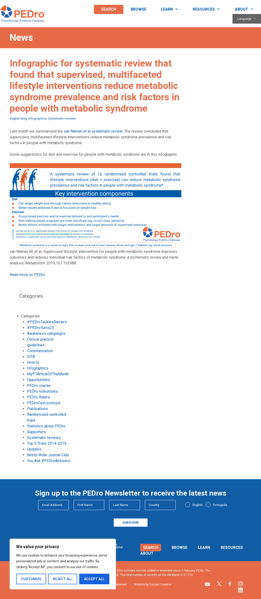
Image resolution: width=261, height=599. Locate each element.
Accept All (94, 579)
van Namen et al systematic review (93, 131)
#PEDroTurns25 (40, 327)
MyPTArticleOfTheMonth (48, 374)
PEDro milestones (42, 391)
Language (249, 19)
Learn (173, 9)
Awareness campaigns (46, 333)
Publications (37, 408)
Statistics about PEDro (46, 426)
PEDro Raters (38, 397)
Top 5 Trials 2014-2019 (46, 443)
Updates (34, 449)
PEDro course (38, 385)
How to (33, 362)
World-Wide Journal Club (48, 455)
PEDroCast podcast (43, 403)
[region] (63, 564)
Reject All (62, 579)
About (248, 9)
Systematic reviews (62, 118)
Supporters (36, 432)
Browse (138, 9)
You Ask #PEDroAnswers (48, 460)
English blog (18, 118)
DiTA (31, 356)
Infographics (37, 118)
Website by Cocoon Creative (152, 584)
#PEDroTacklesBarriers (47, 322)
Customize (31, 579)
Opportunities (38, 379)
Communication (40, 351)
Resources (210, 9)
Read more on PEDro (27, 274)
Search (108, 9)
